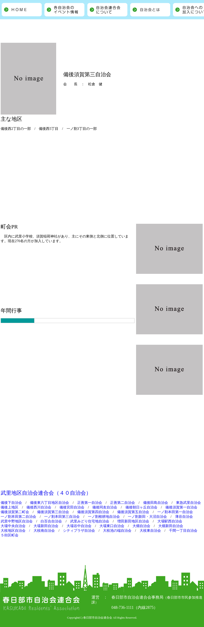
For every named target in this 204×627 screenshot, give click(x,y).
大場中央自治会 (13, 526)
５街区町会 (9, 535)
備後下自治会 (11, 502)
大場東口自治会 (111, 526)
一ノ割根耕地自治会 (104, 516)
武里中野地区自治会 (17, 521)
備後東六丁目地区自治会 (49, 502)
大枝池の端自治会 (117, 530)
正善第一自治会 (89, 502)
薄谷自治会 (184, 516)
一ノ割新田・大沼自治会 (147, 516)
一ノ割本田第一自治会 (175, 512)
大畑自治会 (141, 526)
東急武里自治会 (188, 502)
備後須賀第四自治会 (93, 512)
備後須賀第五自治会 (133, 512)
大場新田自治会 (46, 526)
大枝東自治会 (150, 530)
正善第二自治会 (122, 502)
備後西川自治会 (38, 507)
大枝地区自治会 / (17, 530)
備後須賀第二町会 (15, 512)
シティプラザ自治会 (79, 530)
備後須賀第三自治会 (53, 512)
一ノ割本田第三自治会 (62, 516)
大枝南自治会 (44, 530)
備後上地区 (9, 507)
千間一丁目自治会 (183, 530)
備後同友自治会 (104, 507)
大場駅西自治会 (169, 521)
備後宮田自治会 (71, 507)
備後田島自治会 (155, 502)
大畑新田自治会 (170, 526)
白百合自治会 (51, 521)
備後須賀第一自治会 (181, 507)
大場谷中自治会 (79, 526)
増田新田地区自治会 (133, 521)
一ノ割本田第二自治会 (18, 516)
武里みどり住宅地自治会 (89, 521)
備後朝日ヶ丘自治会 (141, 507)
